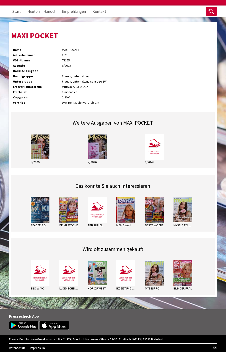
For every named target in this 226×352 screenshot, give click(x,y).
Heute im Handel (41, 11)
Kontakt (99, 11)
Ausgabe (19, 66)
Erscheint (20, 92)
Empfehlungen (74, 11)
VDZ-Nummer (22, 60)
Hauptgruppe (23, 76)
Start (16, 11)
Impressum (37, 348)
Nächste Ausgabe (25, 71)
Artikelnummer (24, 55)
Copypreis (20, 97)
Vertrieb (19, 103)
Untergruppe (22, 81)
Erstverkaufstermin (27, 87)
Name (17, 50)
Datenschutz (17, 348)
